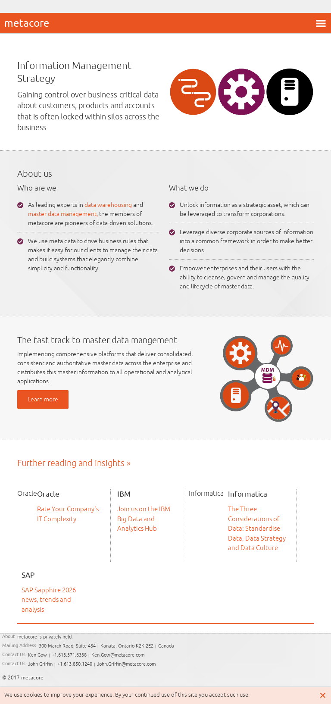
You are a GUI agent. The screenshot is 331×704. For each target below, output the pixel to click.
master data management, (63, 213)
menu (320, 23)
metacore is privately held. (45, 637)
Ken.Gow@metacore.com (117, 655)
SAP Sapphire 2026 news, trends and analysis (49, 599)
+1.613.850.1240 (74, 664)
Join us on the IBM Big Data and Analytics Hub (143, 518)
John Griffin (40, 664)
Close (323, 695)
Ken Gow (37, 655)
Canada (166, 646)
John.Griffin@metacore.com (126, 664)
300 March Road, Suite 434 (67, 646)
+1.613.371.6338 (69, 655)
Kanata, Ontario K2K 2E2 (126, 646)
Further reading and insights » (74, 463)
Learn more (43, 399)
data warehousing (108, 204)
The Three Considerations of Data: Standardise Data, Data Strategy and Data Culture (257, 528)
